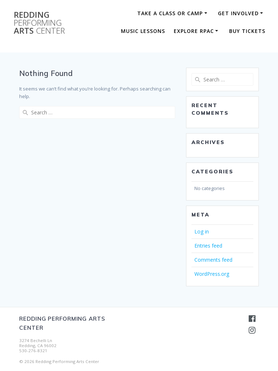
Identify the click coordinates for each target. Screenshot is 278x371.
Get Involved (238, 13)
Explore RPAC (194, 31)
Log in (201, 231)
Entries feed (208, 245)
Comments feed (213, 259)
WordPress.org (211, 273)
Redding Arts (39, 23)
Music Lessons (143, 31)
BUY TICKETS (247, 31)
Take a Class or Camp (170, 13)
